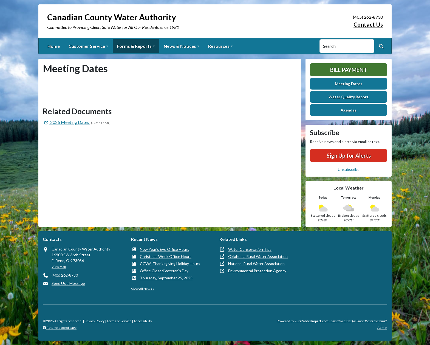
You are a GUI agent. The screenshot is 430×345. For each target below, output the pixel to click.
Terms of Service (119, 321)
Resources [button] (219, 46)
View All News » (142, 289)
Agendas (349, 110)
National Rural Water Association (256, 263)
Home (53, 46)
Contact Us (368, 24)
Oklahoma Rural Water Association (258, 256)
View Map (59, 267)
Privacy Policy (94, 321)
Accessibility (143, 321)
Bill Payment (348, 69)
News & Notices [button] (180, 46)
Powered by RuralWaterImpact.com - (332, 321)
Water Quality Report (349, 96)
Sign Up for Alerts (349, 155)
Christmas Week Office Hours (165, 256)
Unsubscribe (349, 169)
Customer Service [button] (87, 46)
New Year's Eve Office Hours (164, 249)
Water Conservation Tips (249, 249)
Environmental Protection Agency (257, 270)
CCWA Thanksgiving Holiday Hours (170, 263)
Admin (382, 327)
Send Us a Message (68, 283)
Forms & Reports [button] (134, 46)
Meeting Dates (348, 83)
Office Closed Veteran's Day (164, 270)
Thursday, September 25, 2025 (166, 278)
